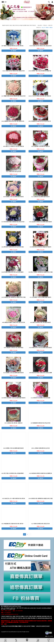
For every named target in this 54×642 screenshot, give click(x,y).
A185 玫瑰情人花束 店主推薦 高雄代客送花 (13, 448)
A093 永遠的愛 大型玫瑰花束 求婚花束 (40, 146)
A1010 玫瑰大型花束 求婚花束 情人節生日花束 (40, 45)
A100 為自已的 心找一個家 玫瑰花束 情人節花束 (13, 498)
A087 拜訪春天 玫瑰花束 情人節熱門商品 (13, 347)
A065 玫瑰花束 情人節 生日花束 (40, 171)
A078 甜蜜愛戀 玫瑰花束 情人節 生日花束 (40, 423)
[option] (27, 12)
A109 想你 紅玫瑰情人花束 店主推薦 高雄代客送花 (13, 398)
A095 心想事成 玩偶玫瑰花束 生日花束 (40, 448)
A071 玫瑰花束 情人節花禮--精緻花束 (13, 423)
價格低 (51, 27)
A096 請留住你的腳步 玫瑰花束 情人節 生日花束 (13, 322)
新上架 (43, 27)
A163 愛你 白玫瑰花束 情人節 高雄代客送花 (40, 322)
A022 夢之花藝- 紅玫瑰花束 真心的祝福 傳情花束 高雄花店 (15, 473)
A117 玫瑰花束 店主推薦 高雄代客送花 (40, 196)
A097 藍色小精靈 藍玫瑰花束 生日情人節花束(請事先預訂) (15, 45)
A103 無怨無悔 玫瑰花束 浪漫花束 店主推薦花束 (40, 473)
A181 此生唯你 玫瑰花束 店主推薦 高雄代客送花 (40, 221)
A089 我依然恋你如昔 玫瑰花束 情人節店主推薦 (40, 372)
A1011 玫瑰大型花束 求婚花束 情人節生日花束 (13, 71)
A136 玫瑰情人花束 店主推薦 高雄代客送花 (13, 372)
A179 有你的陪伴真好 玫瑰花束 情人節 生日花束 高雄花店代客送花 (17, 221)
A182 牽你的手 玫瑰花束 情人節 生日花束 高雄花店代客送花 (16, 247)
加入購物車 (13, 50)
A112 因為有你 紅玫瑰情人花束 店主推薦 (40, 398)
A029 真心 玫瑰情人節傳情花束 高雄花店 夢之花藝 (40, 272)
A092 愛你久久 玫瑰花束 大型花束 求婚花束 (13, 146)
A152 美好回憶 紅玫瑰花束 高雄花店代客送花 (40, 247)
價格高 (47, 27)
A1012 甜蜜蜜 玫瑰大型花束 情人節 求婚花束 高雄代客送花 (16, 121)
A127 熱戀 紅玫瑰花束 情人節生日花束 (40, 523)
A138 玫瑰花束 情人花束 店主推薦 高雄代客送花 (40, 347)
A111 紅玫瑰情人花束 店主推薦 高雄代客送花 (40, 297)
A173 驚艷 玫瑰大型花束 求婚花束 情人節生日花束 (13, 96)
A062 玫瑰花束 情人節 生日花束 (13, 171)
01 (24, 534)
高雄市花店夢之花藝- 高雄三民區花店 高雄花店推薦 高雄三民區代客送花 (19, 25)
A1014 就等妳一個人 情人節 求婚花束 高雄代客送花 (41, 71)
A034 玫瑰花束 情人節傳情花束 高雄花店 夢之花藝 (40, 498)
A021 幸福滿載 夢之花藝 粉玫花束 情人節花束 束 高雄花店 (15, 523)
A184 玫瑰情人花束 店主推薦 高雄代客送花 (13, 196)
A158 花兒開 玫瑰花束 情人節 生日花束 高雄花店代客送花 (15, 272)
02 (27, 534)
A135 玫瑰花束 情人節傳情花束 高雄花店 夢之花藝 (13, 297)
